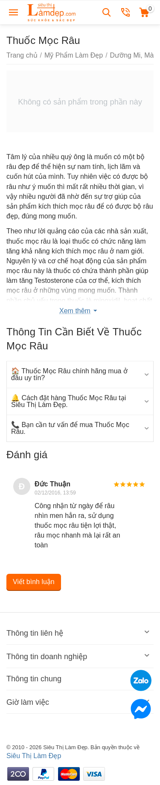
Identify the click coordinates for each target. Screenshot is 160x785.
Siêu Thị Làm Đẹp (33, 755)
